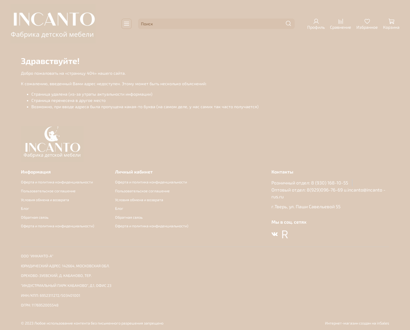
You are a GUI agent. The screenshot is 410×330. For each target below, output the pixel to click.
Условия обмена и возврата (45, 200)
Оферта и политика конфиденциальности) (57, 226)
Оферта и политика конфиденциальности (57, 182)
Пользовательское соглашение (48, 191)
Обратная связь (34, 217)
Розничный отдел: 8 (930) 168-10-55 (309, 183)
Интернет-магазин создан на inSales (357, 323)
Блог (25, 208)
